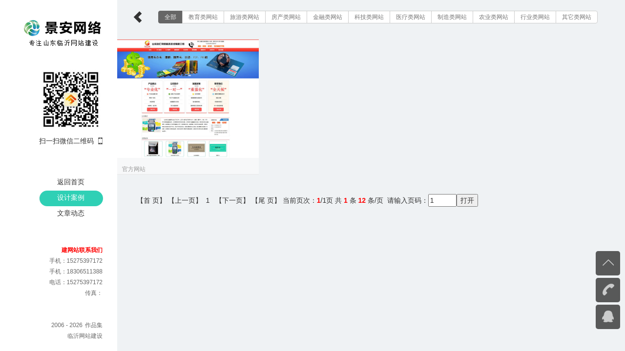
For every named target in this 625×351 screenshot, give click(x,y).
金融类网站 (327, 17)
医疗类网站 (410, 17)
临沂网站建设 (85, 335)
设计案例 (70, 197)
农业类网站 (493, 17)
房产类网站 (286, 17)
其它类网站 (576, 17)
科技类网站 (369, 17)
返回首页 (70, 182)
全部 (170, 17)
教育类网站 (203, 17)
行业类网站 (535, 17)
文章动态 (70, 213)
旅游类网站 (244, 17)
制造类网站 (452, 17)
